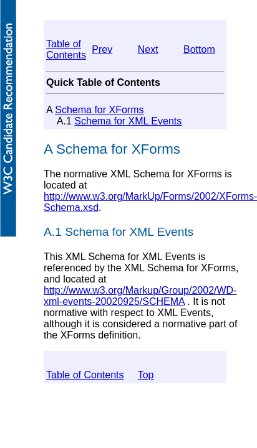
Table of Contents (66, 49)
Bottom (199, 49)
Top (146, 375)
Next (148, 49)
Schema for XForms (99, 110)
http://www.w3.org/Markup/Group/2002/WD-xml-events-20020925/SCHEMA (140, 296)
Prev (102, 49)
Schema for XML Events (128, 121)
